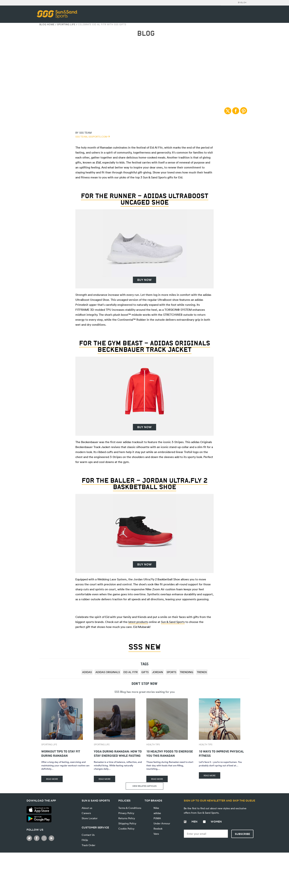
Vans (156, 833)
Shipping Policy (127, 823)
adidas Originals (107, 672)
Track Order (88, 845)
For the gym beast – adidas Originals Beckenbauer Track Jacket (144, 346)
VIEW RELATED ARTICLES (144, 786)
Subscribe (242, 833)
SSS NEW (144, 646)
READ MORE (52, 779)
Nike (156, 808)
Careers (86, 813)
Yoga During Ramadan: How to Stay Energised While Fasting (118, 753)
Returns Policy (126, 818)
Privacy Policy (126, 813)
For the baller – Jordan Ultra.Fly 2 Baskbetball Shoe (145, 483)
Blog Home (47, 24)
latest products (138, 622)
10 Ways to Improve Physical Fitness (221, 753)
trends (202, 672)
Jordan (157, 672)
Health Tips (153, 744)
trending (186, 672)
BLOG (146, 33)
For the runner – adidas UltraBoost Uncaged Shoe (144, 199)
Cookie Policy (126, 828)
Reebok (157, 828)
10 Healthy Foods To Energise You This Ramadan (169, 753)
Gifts (145, 672)
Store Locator (90, 818)
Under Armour (161, 823)
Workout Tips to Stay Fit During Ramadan (60, 753)
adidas (87, 672)
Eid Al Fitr (130, 672)
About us (87, 808)
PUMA (157, 818)
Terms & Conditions (129, 808)
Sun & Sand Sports (173, 622)
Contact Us (88, 835)
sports (171, 672)
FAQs (85, 840)
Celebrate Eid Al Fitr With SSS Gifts (102, 24)
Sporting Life (66, 24)
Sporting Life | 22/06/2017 (144, 68)
